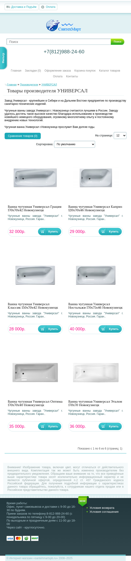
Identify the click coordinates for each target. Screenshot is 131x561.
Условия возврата (102, 508)
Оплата (50, 7)
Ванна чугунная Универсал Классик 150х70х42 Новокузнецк (33, 305)
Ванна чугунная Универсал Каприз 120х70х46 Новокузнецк (95, 208)
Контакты (72, 76)
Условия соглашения (104, 511)
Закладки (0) (33, 70)
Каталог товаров (109, 70)
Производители (29, 84)
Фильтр (3, 58)
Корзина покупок (85, 70)
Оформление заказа (57, 70)
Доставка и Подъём (23, 7)
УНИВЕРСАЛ (49, 84)
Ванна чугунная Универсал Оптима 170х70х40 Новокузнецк (35, 403)
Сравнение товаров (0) (23, 136)
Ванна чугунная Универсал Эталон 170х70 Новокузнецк (95, 403)
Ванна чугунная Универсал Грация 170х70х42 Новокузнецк (34, 208)
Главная (16, 70)
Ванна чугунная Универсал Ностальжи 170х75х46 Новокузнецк (95, 305)
